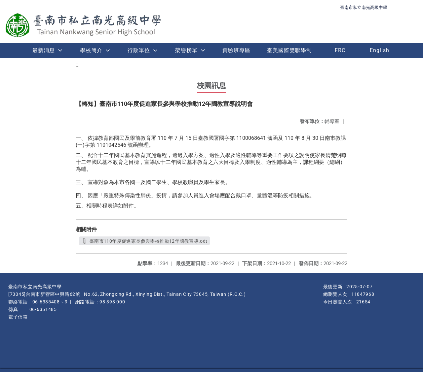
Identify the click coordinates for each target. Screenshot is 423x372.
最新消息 (43, 50)
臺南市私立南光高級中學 (363, 7)
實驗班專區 (236, 50)
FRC (340, 50)
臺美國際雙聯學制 (289, 50)
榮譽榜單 (186, 50)
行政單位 (139, 50)
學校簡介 (91, 50)
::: (78, 65)
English (379, 50)
